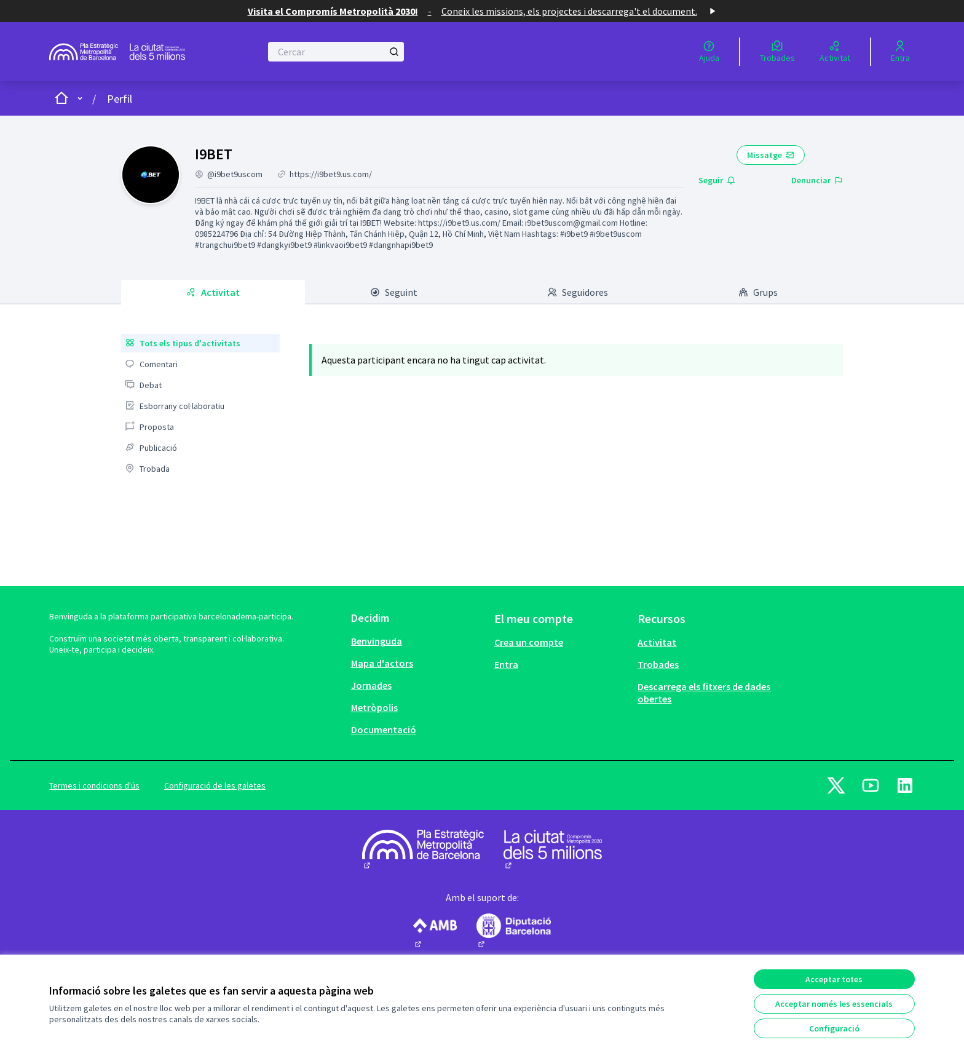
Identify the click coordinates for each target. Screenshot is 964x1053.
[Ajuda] (709, 52)
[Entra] (900, 52)
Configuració (834, 1028)
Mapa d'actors (382, 663)
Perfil (119, 99)
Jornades (371, 685)
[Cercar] (336, 52)
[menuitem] (200, 343)
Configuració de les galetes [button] (215, 785)
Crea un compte (528, 642)
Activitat (657, 642)
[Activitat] (835, 52)
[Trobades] (777, 52)
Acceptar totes (834, 979)
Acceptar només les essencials (834, 1003)
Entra (506, 664)
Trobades (658, 664)
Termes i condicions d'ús (94, 785)
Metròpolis (374, 707)
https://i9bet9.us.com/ (331, 174)
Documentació (383, 729)
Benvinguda (376, 641)
